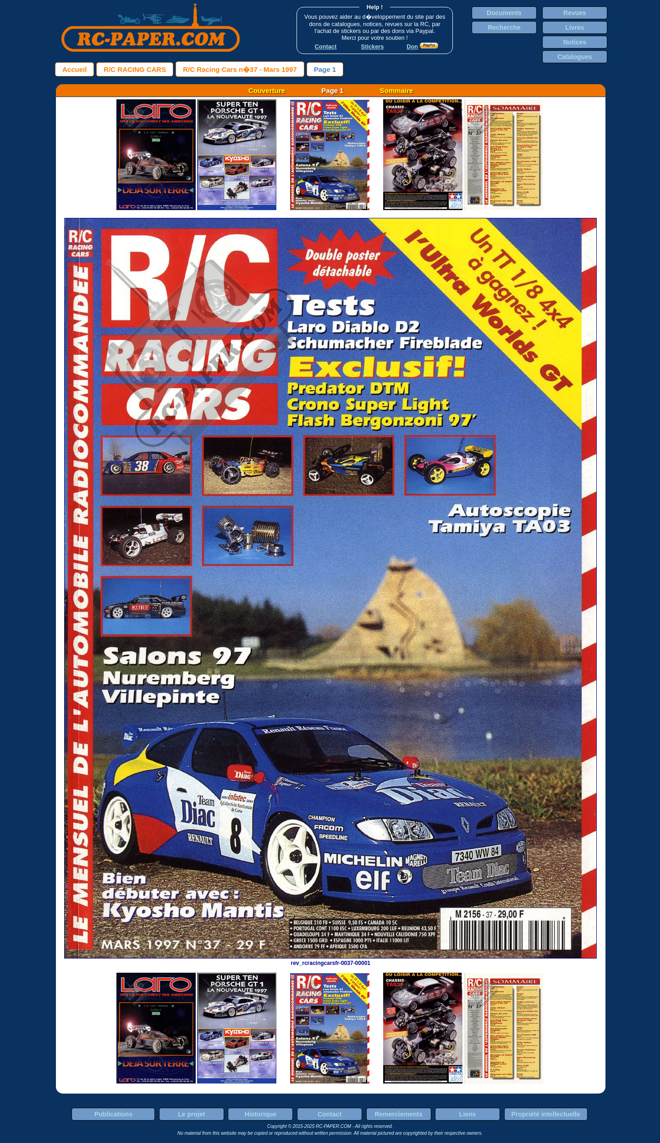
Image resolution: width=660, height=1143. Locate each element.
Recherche (504, 27)
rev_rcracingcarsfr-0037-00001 (330, 959)
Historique (260, 1114)
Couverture (266, 90)
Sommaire (396, 90)
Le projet (191, 1114)
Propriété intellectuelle (546, 1114)
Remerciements (398, 1114)
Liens (467, 1114)
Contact (329, 1114)
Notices (575, 42)
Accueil (74, 69)
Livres (574, 27)
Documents (504, 12)
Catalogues (574, 56)
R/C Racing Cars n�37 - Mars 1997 (240, 69)
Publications (113, 1114)
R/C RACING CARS (135, 69)
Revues (574, 12)
